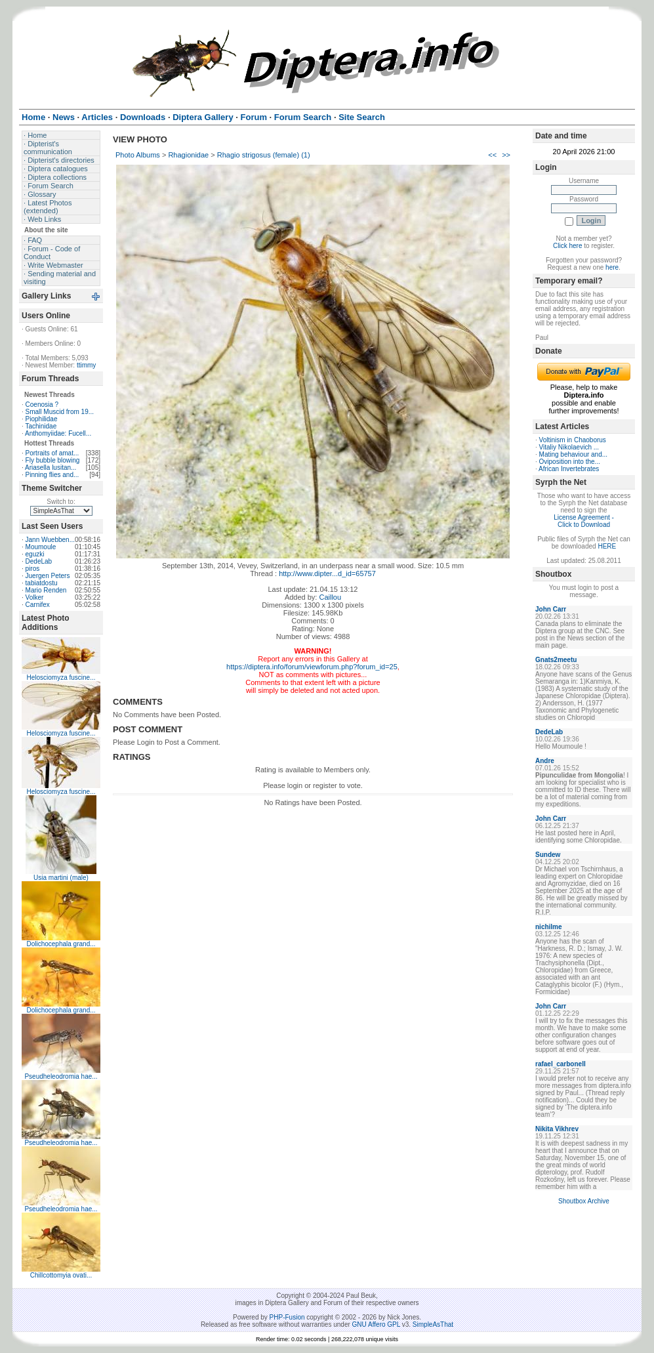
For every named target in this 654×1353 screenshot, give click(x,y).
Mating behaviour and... (573, 454)
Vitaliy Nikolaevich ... (569, 447)
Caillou (330, 597)
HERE (607, 546)
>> (506, 155)
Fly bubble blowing (53, 460)
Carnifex (38, 604)
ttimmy (86, 365)
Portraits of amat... (52, 453)
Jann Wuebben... (50, 539)
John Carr (550, 609)
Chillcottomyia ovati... (61, 1275)
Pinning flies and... (52, 474)
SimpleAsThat (433, 1324)
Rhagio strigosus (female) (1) (263, 155)
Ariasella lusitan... (50, 467)
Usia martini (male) (61, 877)
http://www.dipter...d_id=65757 (327, 573)
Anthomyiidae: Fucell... (58, 433)
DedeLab (39, 561)
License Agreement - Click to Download (584, 521)
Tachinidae (40, 426)
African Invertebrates (569, 468)
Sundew (547, 854)
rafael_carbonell (560, 1064)
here (612, 267)
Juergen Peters (48, 575)
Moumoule (41, 547)
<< (492, 155)
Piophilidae (42, 419)
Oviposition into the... (569, 461)
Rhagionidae (188, 155)
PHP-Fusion (287, 1317)
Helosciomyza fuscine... (60, 677)
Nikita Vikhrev (557, 1129)
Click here (567, 245)
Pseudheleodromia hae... (60, 1076)
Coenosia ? (42, 404)
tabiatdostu (42, 583)
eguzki (35, 554)
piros (33, 568)
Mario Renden (46, 590)
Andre (544, 760)
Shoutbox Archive (583, 1201)
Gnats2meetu (556, 659)
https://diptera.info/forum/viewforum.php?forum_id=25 (312, 667)
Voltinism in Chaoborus (572, 440)
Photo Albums (137, 155)
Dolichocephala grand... (60, 943)
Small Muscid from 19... (60, 411)
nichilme (548, 926)
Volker (35, 597)
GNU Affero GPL (376, 1324)
